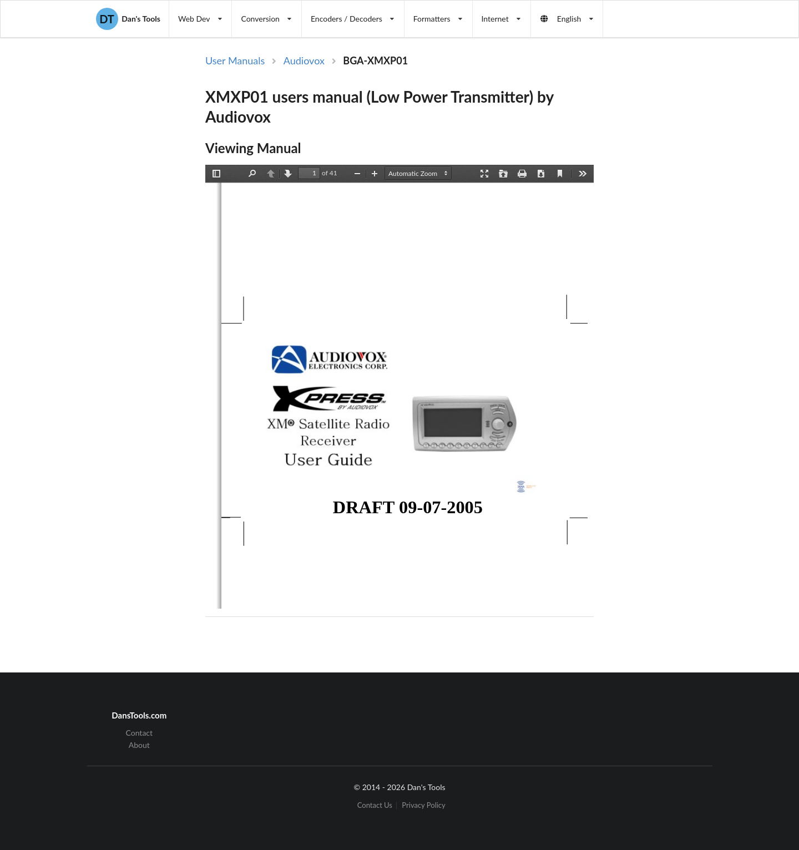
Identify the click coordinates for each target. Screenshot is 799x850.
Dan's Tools (128, 19)
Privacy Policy (423, 805)
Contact (139, 732)
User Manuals (235, 60)
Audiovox (304, 60)
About (139, 745)
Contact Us (374, 805)
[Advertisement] (687, 234)
